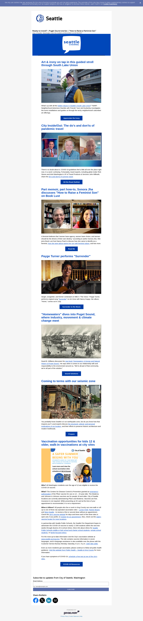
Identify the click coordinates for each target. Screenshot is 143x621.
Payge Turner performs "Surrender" (65, 256)
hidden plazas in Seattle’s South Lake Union (74, 106)
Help (81, 616)
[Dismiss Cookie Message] (140, 2)
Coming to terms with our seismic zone (68, 381)
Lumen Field (83, 510)
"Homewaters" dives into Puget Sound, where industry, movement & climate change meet (68, 317)
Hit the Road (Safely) (71, 182)
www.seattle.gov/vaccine (50, 539)
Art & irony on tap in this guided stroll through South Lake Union (67, 63)
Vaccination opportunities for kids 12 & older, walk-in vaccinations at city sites (68, 443)
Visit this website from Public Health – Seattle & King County (71, 550)
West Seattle (49, 512)
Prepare (71, 434)
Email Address (38, 581)
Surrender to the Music (71, 307)
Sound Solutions (71, 374)
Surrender (62, 299)
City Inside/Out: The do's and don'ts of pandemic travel (67, 127)
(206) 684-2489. (92, 544)
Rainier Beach (94, 510)
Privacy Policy (64, 616)
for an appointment (74, 517)
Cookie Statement (110, 4)
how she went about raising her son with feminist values (68, 243)
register (64, 517)
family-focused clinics (58, 533)
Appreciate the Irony (71, 118)
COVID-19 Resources (71, 564)
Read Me (71, 249)
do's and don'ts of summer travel (61, 177)
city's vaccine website (57, 514)
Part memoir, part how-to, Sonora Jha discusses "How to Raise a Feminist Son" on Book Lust (70, 192)
